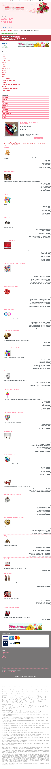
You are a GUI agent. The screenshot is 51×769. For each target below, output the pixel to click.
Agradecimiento (5, 97)
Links (32, 30)
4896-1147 (7, 19)
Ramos (3, 56)
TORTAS (4, 86)
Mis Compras (36, 0)
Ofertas (3, 74)
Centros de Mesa (6, 68)
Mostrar (17, 36)
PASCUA (4, 115)
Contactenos (36, 30)
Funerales (4, 66)
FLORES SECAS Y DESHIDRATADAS (10, 88)
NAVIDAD (4, 82)
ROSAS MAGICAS (6, 78)
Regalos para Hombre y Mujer (8, 80)
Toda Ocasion (5, 111)
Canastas (4, 62)
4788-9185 (7, 21)
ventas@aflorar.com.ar (6, 27)
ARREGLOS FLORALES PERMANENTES (11, 84)
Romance (4, 107)
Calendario (23, 30)
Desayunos (4, 72)
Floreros (4, 58)
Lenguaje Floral (17, 30)
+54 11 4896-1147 (7, 671)
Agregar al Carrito (38, 138)
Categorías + (4, 30)
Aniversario (4, 99)
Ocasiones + (10, 30)
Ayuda (28, 30)
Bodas (3, 101)
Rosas (3, 54)
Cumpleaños (5, 103)
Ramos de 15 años (6, 90)
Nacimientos (5, 105)
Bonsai (3, 76)
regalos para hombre (6, 113)
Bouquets (4, 70)
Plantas (3, 64)
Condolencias (5, 109)
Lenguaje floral (5, 652)
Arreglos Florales (6, 60)
